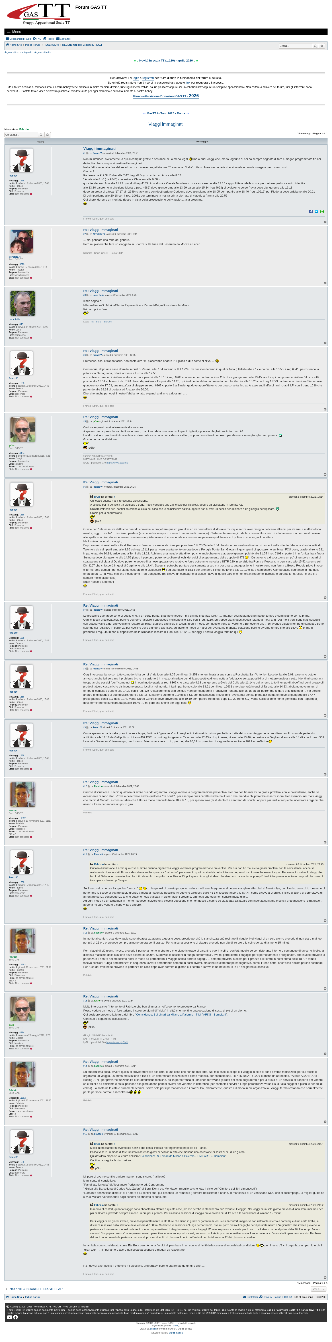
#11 (85, 854)
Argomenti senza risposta (18, 52)
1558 (21, 180)
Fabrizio (24, 129)
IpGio (11, 445)
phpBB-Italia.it (176, 1333)
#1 (84, 153)
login (136, 78)
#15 (85, 1134)
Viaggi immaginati (166, 124)
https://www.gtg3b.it (117, 462)
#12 (85, 933)
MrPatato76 (15, 257)
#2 (84, 234)
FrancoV (13, 175)
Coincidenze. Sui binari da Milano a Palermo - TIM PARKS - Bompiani (181, 1014)
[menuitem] (37, 38)
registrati (148, 78)
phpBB (153, 1329)
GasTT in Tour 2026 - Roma (166, 113)
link (188, 82)
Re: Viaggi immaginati (100, 230)
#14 (85, 1066)
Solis (98, 321)
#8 (84, 668)
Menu (16, 32)
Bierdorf (107, 321)
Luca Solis (14, 319)
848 (21, 324)
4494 (21, 453)
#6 (84, 487)
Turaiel (174, 1325)
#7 (84, 610)
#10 (85, 786)
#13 (85, 1000)
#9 (84, 727)
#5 (84, 421)
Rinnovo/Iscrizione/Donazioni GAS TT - (166, 95)
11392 (22, 818)
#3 (84, 295)
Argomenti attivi (42, 52)
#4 (84, 355)
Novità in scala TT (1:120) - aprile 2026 (166, 60)
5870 (21, 264)
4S (92, 321)
